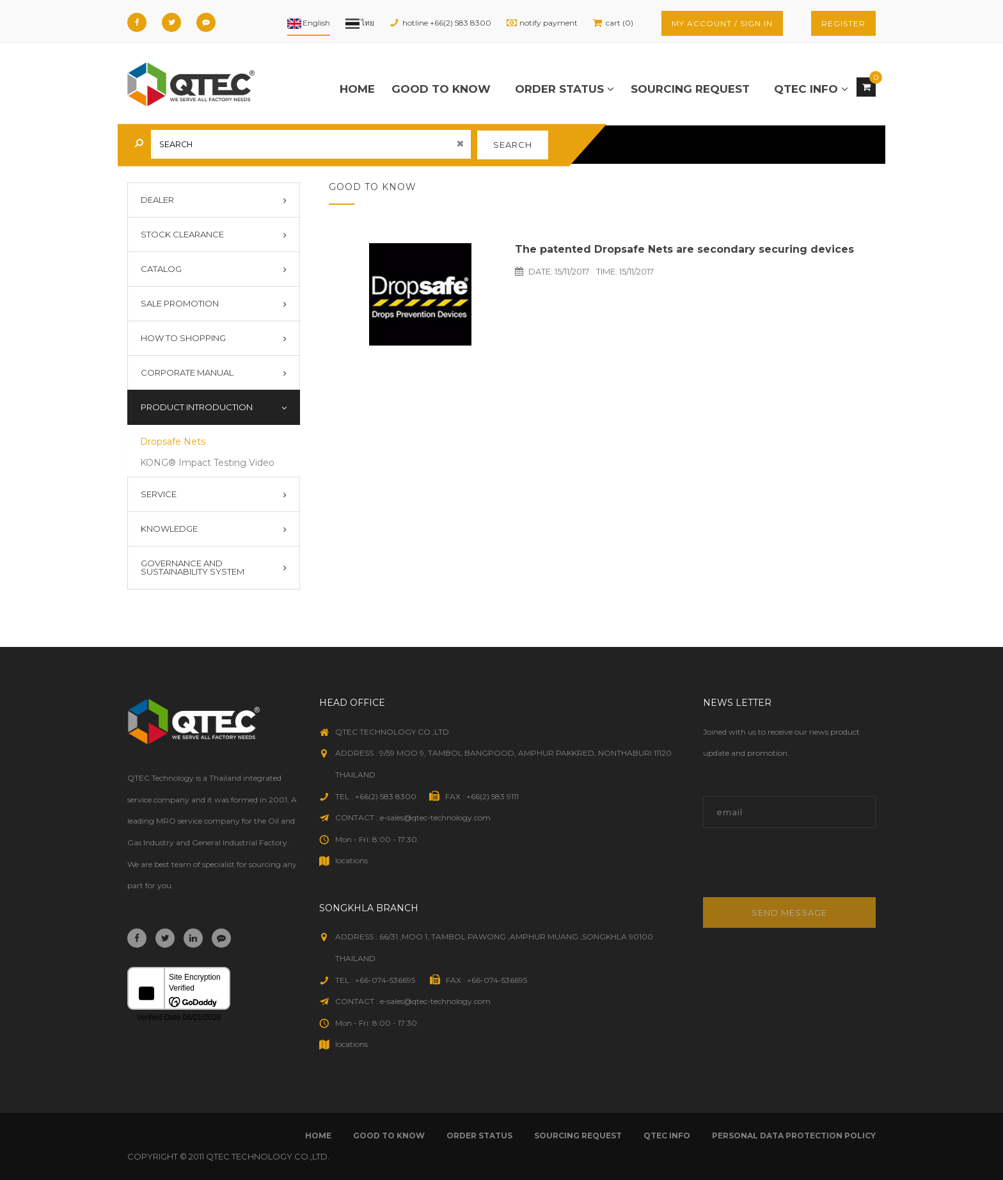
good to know (441, 89)
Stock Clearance (182, 234)
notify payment (548, 23)
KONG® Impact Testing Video (207, 462)
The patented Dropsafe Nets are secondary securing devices (684, 249)
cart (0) (619, 23)
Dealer (157, 200)
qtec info (811, 89)
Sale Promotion (180, 303)
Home (357, 89)
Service (159, 494)
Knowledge (169, 528)
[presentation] (789, 869)
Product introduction (197, 407)
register (843, 23)
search (512, 145)
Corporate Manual (187, 372)
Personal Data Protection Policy (794, 1135)
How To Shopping (183, 338)
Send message (789, 912)
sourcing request (690, 89)
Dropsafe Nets (172, 441)
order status (564, 89)
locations (351, 860)
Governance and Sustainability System (192, 567)
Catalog (161, 269)
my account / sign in (722, 23)
